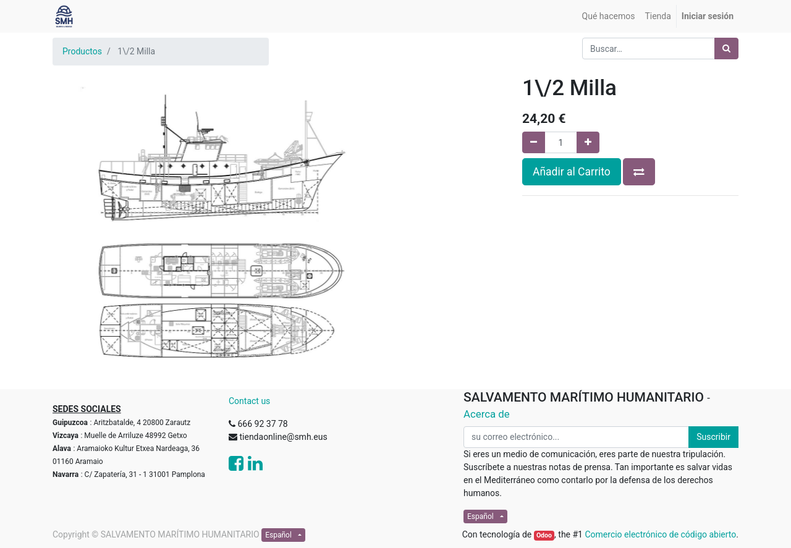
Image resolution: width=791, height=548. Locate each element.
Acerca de (486, 414)
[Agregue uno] (588, 142)
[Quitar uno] (533, 142)
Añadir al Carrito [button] (572, 172)
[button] (639, 171)
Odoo (544, 535)
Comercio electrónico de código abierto (660, 534)
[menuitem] (608, 16)
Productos (82, 51)
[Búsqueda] (726, 48)
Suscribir (713, 437)
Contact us (249, 401)
